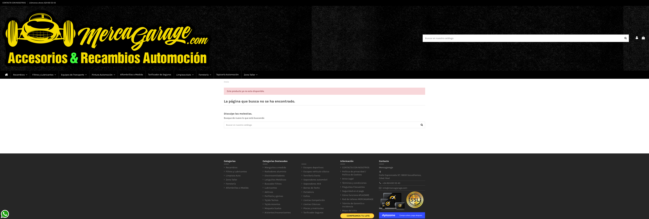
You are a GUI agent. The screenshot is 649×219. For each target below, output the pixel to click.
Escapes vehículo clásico (316, 172)
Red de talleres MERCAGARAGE (357, 199)
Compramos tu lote (358, 216)
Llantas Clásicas (311, 205)
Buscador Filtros (273, 184)
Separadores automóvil (315, 180)
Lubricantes (271, 188)
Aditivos (269, 192)
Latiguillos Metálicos (275, 180)
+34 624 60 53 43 (391, 183)
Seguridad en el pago (353, 191)
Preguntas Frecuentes (353, 187)
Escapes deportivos (313, 168)
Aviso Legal (348, 179)
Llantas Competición (314, 200)
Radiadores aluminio (275, 172)
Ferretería (231, 184)
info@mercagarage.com (395, 188)
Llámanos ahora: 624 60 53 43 (42, 3)
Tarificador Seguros (313, 213)
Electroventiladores (275, 176)
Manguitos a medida (275, 168)
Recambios (231, 168)
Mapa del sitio (349, 211)
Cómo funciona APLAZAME (355, 195)
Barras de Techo (311, 188)
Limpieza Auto (233, 176)
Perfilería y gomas (274, 196)
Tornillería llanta (311, 176)
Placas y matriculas (313, 209)
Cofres (306, 196)
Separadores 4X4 (312, 184)
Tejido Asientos (272, 205)
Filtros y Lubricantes (236, 172)
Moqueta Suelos (273, 209)
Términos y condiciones (354, 183)
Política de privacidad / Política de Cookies (354, 174)
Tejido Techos (271, 200)
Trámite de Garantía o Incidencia (353, 206)
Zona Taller (231, 180)
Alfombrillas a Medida (237, 188)
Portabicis (308, 192)
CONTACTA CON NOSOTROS (14, 3)
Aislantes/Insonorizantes (278, 213)
